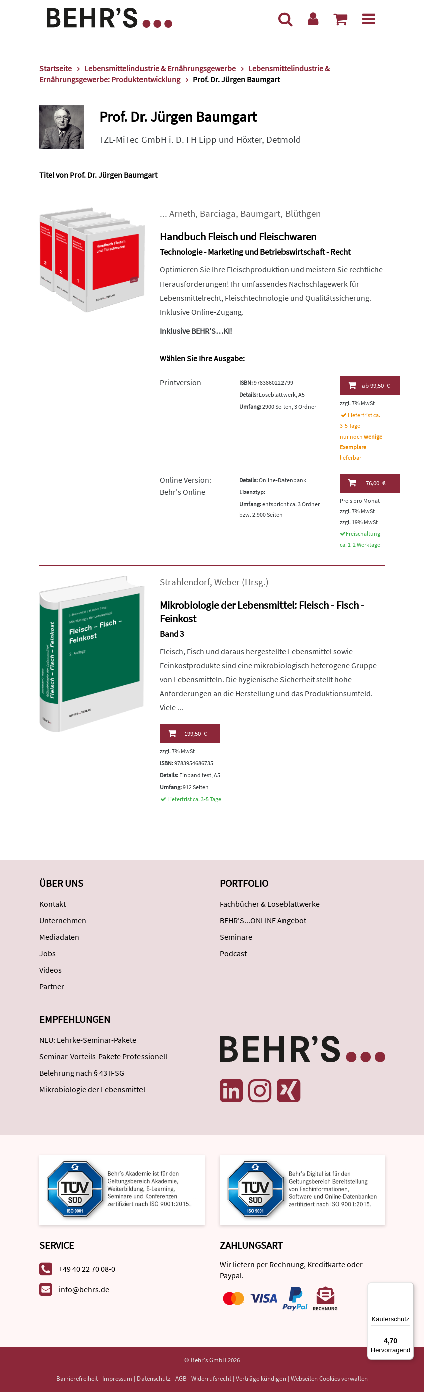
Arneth (182, 213)
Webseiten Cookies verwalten (329, 1378)
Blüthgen (303, 213)
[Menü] (368, 18)
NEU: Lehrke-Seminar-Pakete (87, 1040)
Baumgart (260, 213)
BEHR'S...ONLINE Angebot (263, 920)
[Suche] (285, 18)
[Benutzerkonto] (313, 18)
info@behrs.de (84, 1289)
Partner (51, 986)
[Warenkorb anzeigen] (340, 18)
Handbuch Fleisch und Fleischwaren (238, 236)
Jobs (47, 953)
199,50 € (187, 733)
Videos (50, 970)
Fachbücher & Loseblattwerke (270, 904)
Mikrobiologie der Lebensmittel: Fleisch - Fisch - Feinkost (262, 611)
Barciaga (218, 213)
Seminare (236, 937)
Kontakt (52, 904)
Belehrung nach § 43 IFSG (81, 1073)
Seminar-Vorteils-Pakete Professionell (103, 1056)
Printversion (180, 382)
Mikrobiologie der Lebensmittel (92, 1089)
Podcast (233, 953)
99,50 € (369, 385)
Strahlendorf (185, 582)
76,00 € (366, 482)
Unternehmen (62, 920)
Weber (227, 582)
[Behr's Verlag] (109, 16)
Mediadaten (59, 937)
